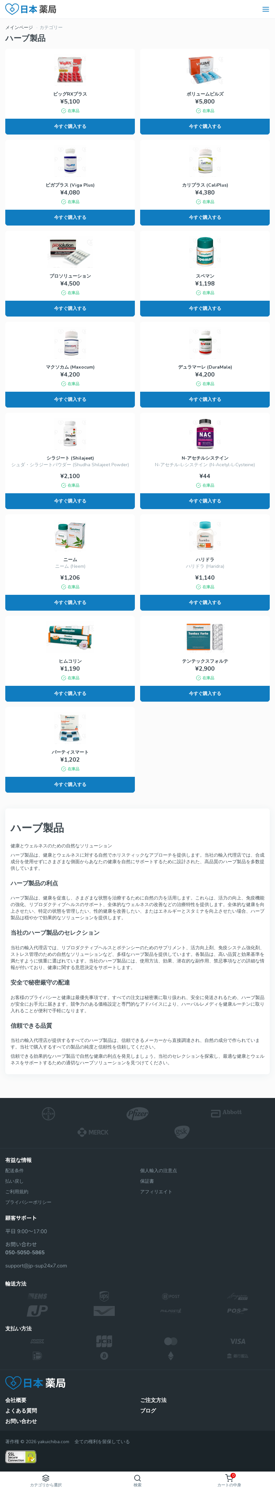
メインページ (19, 27)
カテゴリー (51, 27)
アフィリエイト (156, 1192)
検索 (137, 1481)
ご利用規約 (16, 1192)
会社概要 (15, 1400)
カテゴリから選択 (46, 1481)
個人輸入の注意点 (158, 1171)
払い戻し (14, 1181)
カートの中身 (229, 1480)
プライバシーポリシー (28, 1202)
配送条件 (14, 1171)
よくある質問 (21, 1410)
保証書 (147, 1181)
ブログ (148, 1410)
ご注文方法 (153, 1400)
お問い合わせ (21, 1421)
